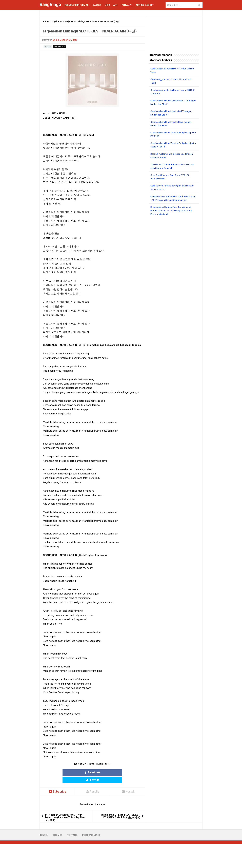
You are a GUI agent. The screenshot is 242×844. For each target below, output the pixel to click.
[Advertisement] (174, 269)
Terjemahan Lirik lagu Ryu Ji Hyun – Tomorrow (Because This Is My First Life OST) (65, 810)
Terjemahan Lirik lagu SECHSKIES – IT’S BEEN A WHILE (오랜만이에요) (120, 809)
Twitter (105, 772)
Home (46, 21)
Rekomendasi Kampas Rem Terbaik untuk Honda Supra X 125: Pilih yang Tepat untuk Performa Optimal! (172, 210)
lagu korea (57, 21)
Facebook (79, 772)
